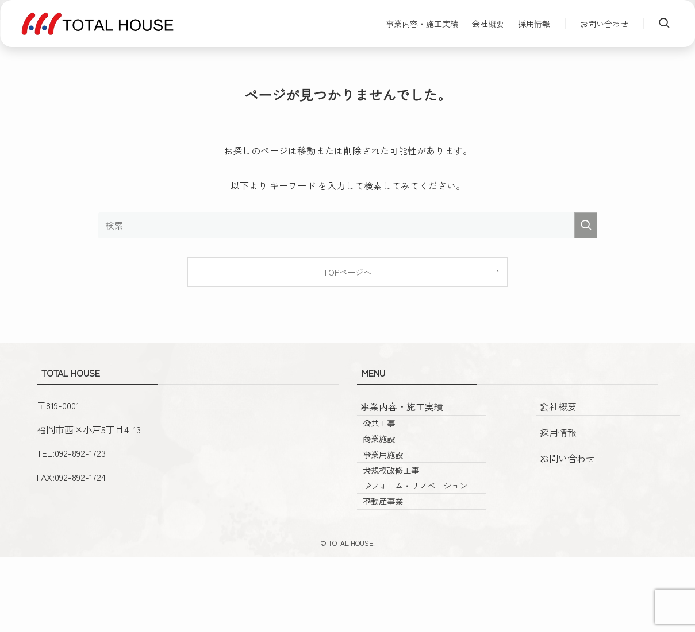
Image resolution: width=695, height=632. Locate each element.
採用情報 (568, 437)
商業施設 (394, 462)
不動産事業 (398, 571)
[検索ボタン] (664, 23)
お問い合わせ (577, 463)
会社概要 (568, 411)
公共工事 (394, 437)
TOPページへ (347, 272)
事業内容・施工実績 (412, 411)
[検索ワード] (347, 225)
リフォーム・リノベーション (426, 541)
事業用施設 (398, 486)
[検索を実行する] (585, 225)
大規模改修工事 (406, 511)
